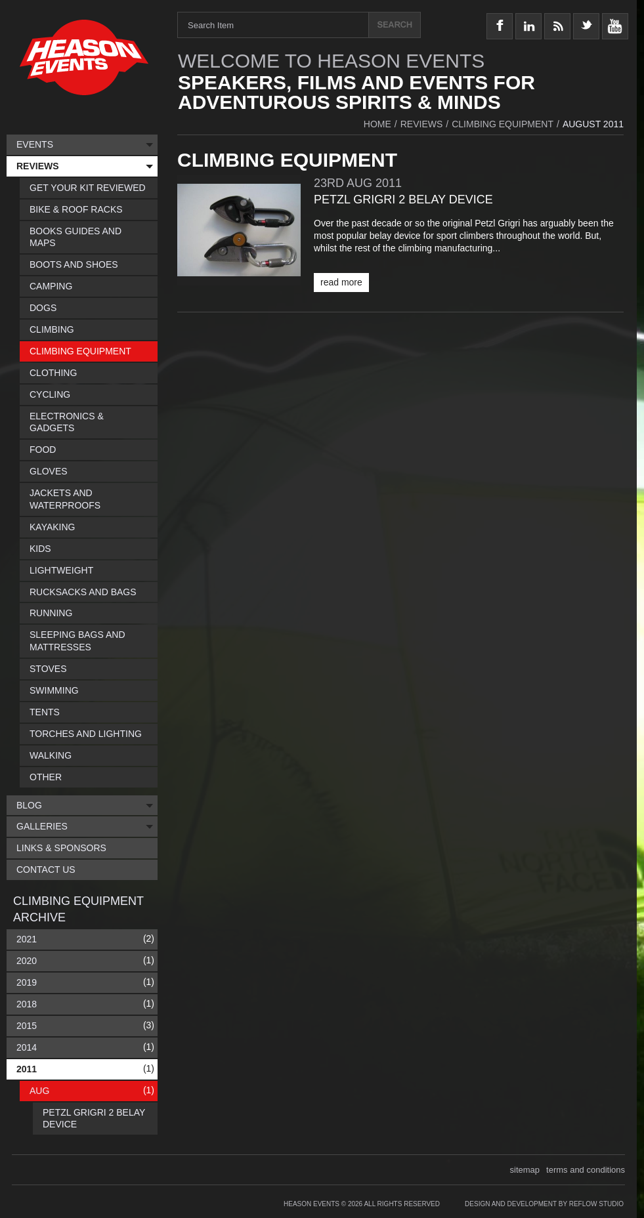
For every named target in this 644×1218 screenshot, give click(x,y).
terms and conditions (585, 1170)
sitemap (525, 1170)
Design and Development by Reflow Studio (544, 1204)
